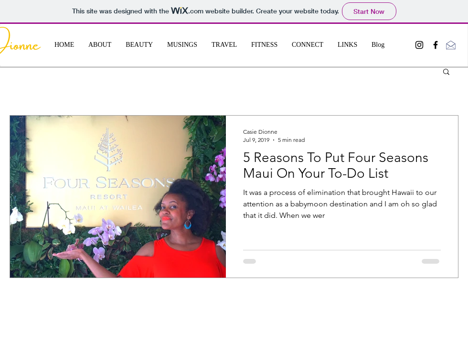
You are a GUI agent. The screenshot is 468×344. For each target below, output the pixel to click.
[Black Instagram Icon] (419, 45)
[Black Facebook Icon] (435, 45)
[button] (446, 72)
